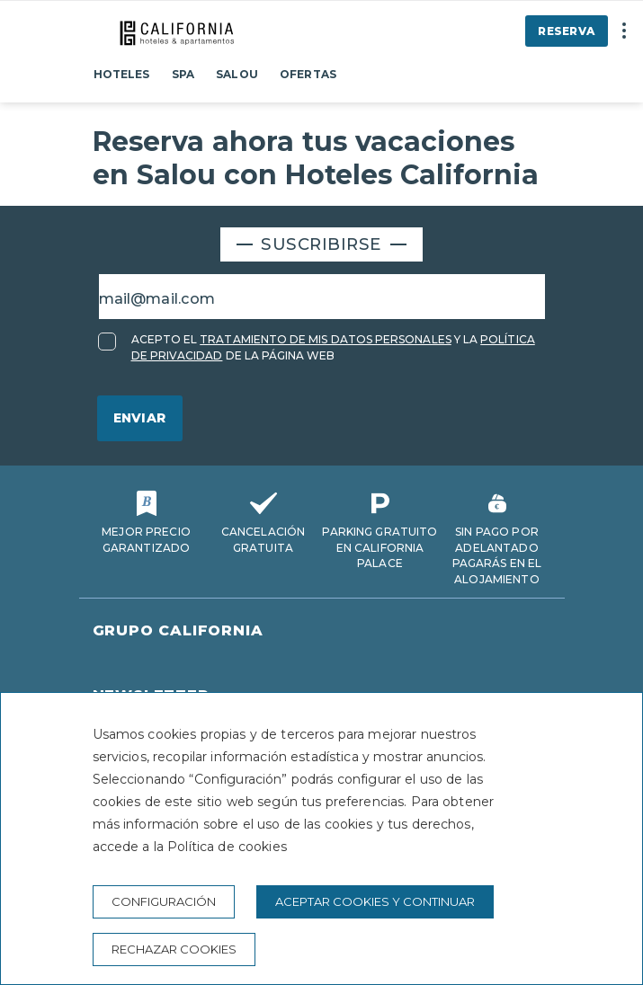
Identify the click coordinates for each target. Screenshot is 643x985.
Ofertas (308, 74)
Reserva (566, 31)
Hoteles (122, 74)
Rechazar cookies (174, 949)
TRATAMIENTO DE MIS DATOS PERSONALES (325, 339)
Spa (183, 74)
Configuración (164, 901)
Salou (237, 74)
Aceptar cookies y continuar (375, 901)
